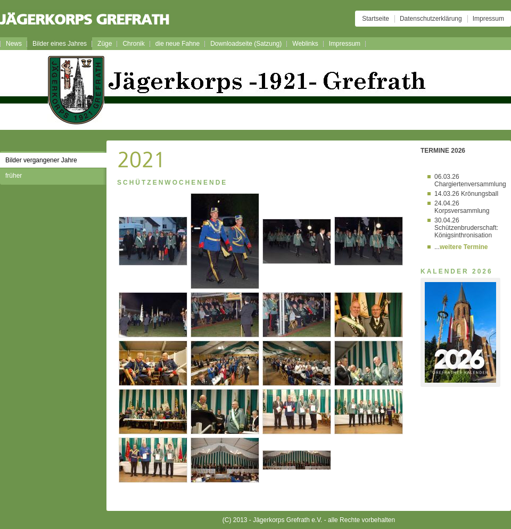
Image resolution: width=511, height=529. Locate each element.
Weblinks (305, 43)
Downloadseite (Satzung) (246, 43)
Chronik (133, 43)
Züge (104, 43)
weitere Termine (464, 247)
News (14, 43)
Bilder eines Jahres (59, 43)
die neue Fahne (177, 43)
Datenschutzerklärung (431, 18)
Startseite (375, 18)
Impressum (488, 18)
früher (13, 175)
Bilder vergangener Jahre (41, 160)
